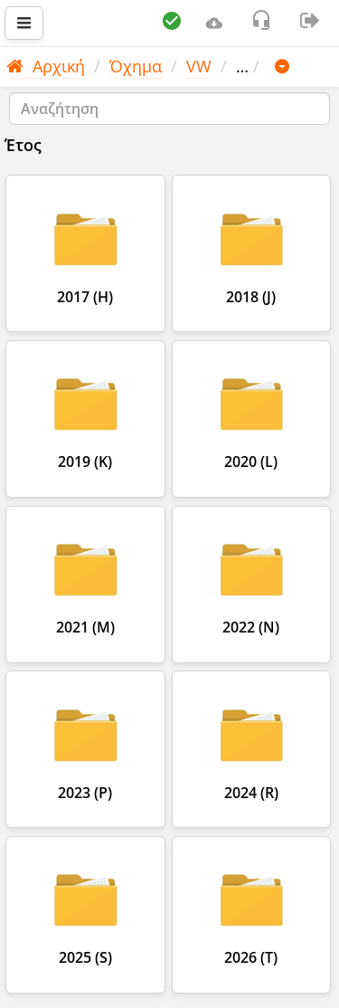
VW (199, 66)
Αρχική (45, 66)
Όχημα (135, 66)
